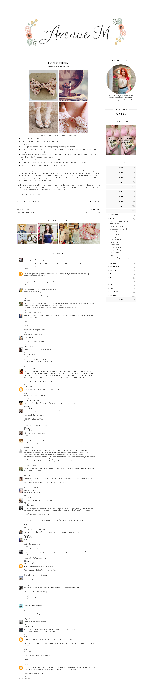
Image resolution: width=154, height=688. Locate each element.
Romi (26, 287)
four (42, 194)
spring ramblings (115, 250)
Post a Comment (25, 678)
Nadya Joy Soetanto (31, 335)
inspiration (35, 201)
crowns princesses (116, 237)
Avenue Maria (10, 685)
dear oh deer (114, 245)
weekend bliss (115, 234)
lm (25, 665)
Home (8, 3)
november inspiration (117, 239)
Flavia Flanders (29, 487)
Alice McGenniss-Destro (33, 529)
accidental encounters (32, 544)
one (29, 194)
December (114, 215)
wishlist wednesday (117, 226)
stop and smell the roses (118, 247)
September (114, 267)
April (112, 285)
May (111, 281)
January (113, 295)
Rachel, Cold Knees (31, 438)
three (38, 194)
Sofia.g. (26, 386)
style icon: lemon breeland (119, 221)
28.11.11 (27, 561)
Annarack (27, 448)
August (113, 270)
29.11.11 (27, 634)
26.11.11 (27, 269)
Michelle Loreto (29, 549)
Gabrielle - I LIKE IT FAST (33, 575)
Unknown (27, 563)
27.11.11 (27, 406)
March (112, 288)
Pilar (25, 408)
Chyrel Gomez (29, 619)
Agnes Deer (28, 368)
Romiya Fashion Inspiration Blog (36, 296)
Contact (40, 3)
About (17, 3)
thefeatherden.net (39, 558)
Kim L (26, 537)
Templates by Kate (30, 685)
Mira (25, 497)
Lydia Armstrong (30, 400)
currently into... (115, 224)
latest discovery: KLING (118, 229)
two (33, 194)
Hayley (26, 585)
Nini (25, 301)
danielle (26, 626)
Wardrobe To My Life (31, 312)
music (43, 155)
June (112, 277)
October (113, 263)
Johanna (27, 271)
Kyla (25, 475)
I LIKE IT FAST (29, 580)
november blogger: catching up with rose (120, 259)
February (114, 292)
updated (112, 255)
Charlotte (27, 346)
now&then (113, 232)
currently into (24, 201)
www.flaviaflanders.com (32, 492)
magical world (114, 252)
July (111, 274)
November (114, 218)
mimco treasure (115, 242)
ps (25, 603)
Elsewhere (28, 3)
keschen (27, 505)
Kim (25, 257)
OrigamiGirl (28, 466)
